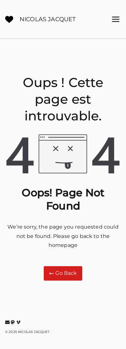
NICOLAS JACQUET (48, 19)
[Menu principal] (116, 19)
